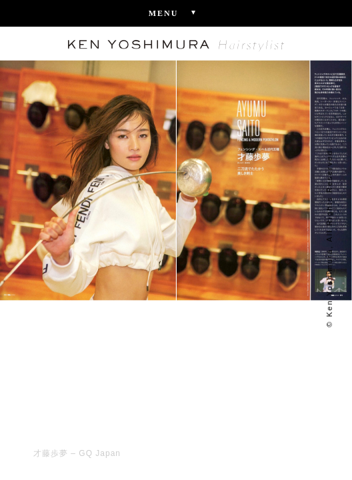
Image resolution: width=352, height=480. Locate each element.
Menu (176, 13)
